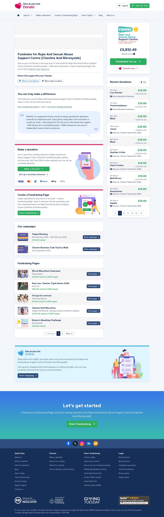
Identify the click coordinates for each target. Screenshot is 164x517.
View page (93, 273)
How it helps (20, 472)
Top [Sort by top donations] (143, 81)
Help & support (21, 484)
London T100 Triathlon (92, 476)
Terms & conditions (126, 468)
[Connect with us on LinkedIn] (88, 444)
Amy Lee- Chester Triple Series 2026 (50, 282)
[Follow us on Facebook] (68, 444)
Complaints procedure (127, 464)
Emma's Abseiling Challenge (46, 319)
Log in (123, 5)
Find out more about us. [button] (39, 68)
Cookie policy (124, 476)
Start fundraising (29, 212)
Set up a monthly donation (33, 173)
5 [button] (136, 212)
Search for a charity (57, 460)
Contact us (19, 488)
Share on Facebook (29, 80)
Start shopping (28, 374)
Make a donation (42, 15)
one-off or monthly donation (60, 106)
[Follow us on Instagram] (82, 444)
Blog (100, 15)
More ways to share (52, 80)
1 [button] (59, 332)
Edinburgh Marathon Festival (95, 468)
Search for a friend (56, 464)
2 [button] (62, 333)
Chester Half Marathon (44, 307)
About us (110, 15)
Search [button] (26, 15)
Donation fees (124, 456)
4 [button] (132, 212)
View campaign (91, 236)
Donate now (128, 67)
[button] (134, 53)
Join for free (140, 5)
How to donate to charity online (61, 468)
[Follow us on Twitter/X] (75, 444)
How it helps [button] (86, 15)
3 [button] (128, 212)
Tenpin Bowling (40, 233)
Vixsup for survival (41, 295)
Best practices (124, 460)
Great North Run (90, 480)
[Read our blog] (95, 444)
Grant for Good (20, 480)
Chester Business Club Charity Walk (50, 247)
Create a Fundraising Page (65, 15)
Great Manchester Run (93, 472)
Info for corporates (22, 464)
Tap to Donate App (22, 476)
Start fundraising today (28, 106)
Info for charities (21, 460)
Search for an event (91, 460)
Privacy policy (124, 472)
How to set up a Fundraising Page (97, 464)
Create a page (89, 456)
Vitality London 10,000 (92, 484)
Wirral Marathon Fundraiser (46, 270)
